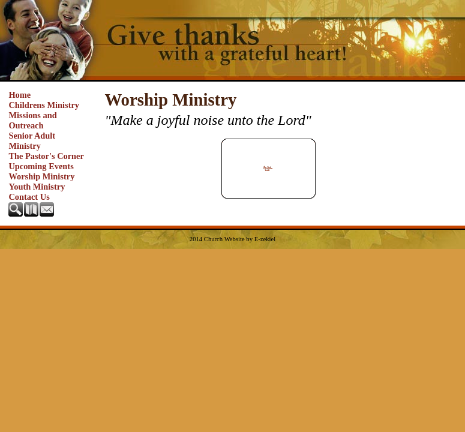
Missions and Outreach (32, 120)
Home (19, 95)
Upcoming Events (40, 166)
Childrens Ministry (43, 105)
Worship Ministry (41, 176)
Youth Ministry (36, 186)
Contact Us (28, 197)
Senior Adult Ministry (31, 141)
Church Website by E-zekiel (239, 239)
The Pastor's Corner (46, 156)
